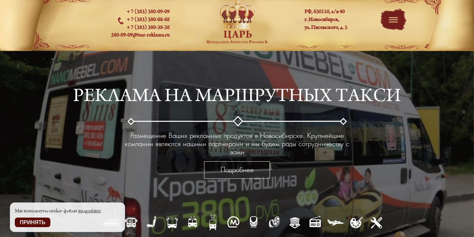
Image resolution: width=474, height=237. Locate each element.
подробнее (89, 211)
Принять (32, 222)
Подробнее (237, 169)
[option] (237, 143)
